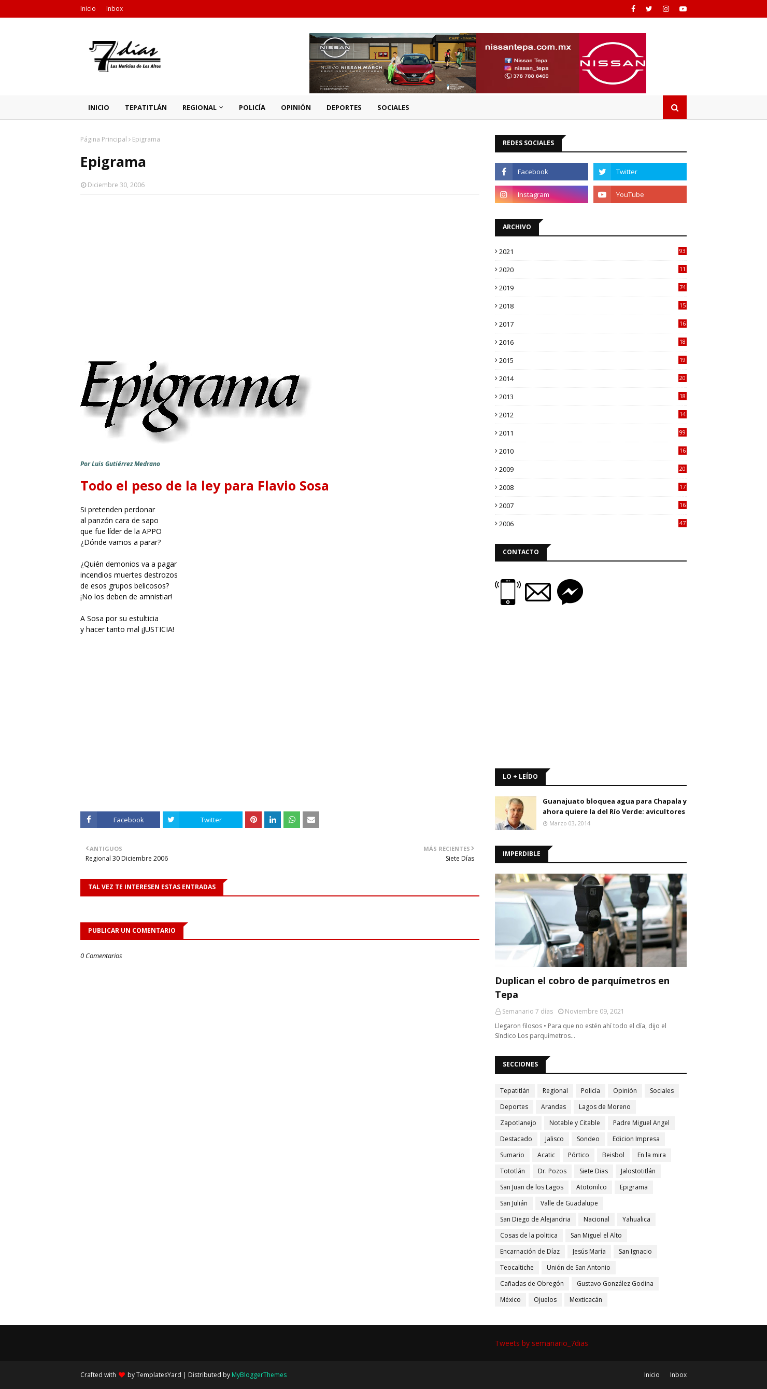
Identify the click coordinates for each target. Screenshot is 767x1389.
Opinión (625, 1090)
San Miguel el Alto (596, 1235)
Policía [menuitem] (252, 107)
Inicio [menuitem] (98, 107)
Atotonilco (591, 1187)
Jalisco (554, 1138)
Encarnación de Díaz (530, 1251)
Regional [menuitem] (199, 107)
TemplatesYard (158, 1374)
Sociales (662, 1090)
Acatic (546, 1155)
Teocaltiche (517, 1267)
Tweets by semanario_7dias (541, 1343)
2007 (593, 505)
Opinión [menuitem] (296, 107)
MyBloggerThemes (259, 1374)
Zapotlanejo (518, 1122)
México (510, 1299)
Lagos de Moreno (605, 1106)
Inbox (114, 8)
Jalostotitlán (638, 1171)
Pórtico (578, 1155)
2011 (593, 433)
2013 (593, 396)
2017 (593, 324)
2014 (593, 378)
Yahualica (636, 1219)
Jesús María (589, 1251)
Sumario (512, 1155)
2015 (593, 360)
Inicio (88, 8)
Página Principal (103, 139)
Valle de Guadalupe (569, 1203)
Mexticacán (586, 1299)
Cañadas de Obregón (532, 1283)
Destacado (516, 1138)
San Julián (514, 1203)
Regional (555, 1090)
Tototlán (512, 1171)
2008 (593, 487)
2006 (593, 523)
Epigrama (634, 1187)
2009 (593, 469)
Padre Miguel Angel (641, 1122)
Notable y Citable (574, 1122)
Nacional (596, 1219)
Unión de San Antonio (578, 1267)
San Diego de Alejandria (535, 1219)
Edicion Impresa (636, 1138)
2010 (593, 451)
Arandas (553, 1106)
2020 (593, 269)
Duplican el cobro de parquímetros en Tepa (582, 987)
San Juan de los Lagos (531, 1187)
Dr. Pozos (552, 1171)
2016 (593, 342)
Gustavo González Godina (615, 1283)
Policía (590, 1090)
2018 (593, 306)
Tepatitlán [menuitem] (146, 107)
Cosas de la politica (529, 1235)
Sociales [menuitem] (393, 107)
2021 (593, 251)
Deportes (514, 1106)
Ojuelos (545, 1299)
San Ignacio (635, 1251)
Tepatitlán (515, 1090)
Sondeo (588, 1138)
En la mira (651, 1155)
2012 (593, 414)
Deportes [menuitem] (344, 107)
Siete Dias (593, 1171)
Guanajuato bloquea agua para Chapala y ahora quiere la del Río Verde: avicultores (615, 806)
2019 (593, 287)
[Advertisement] (279, 277)
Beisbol (613, 1155)
